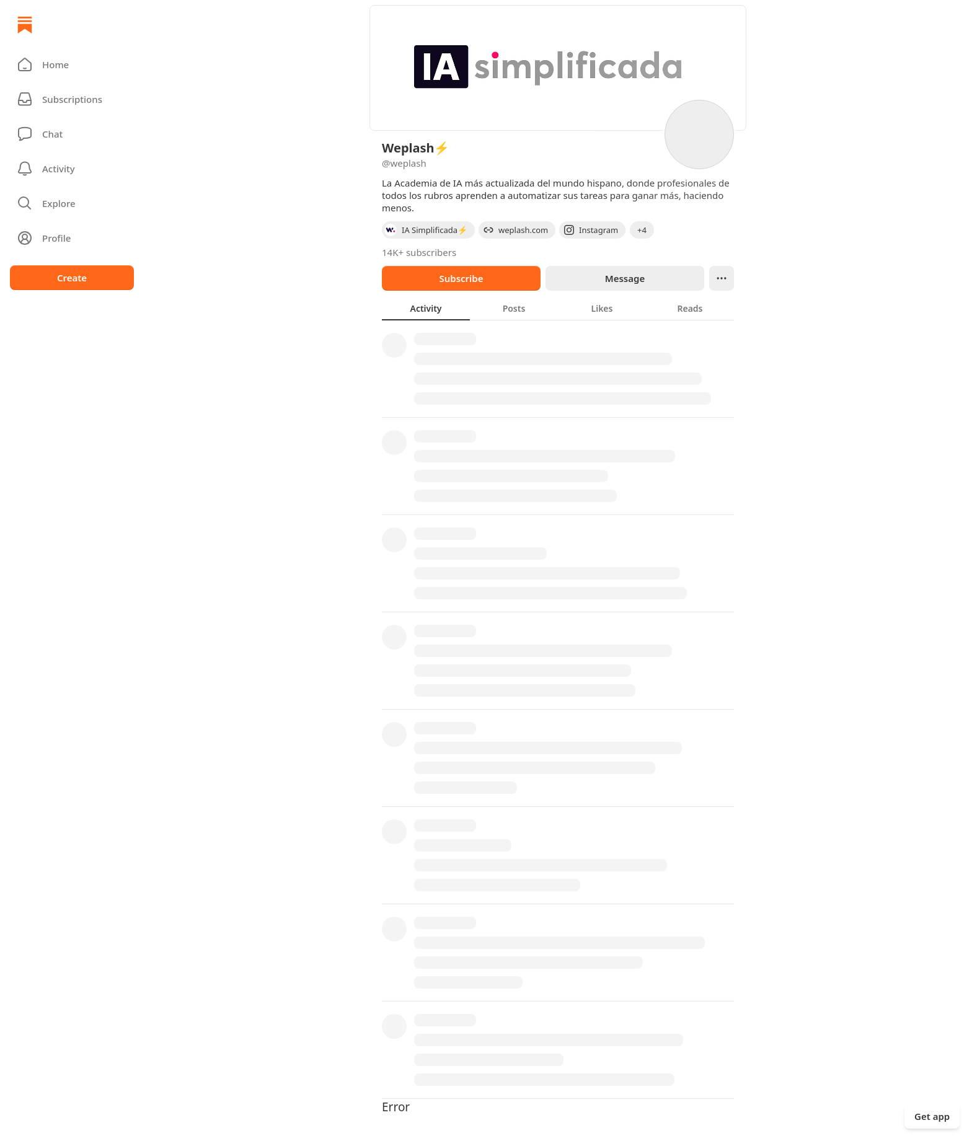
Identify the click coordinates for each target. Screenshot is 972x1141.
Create (72, 277)
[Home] (25, 25)
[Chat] (72, 134)
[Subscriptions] (72, 99)
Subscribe (461, 278)
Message (625, 278)
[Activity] (72, 168)
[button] (72, 64)
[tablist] (558, 308)
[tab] (426, 308)
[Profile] (72, 238)
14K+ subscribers (419, 252)
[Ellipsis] (721, 278)
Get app (932, 1116)
